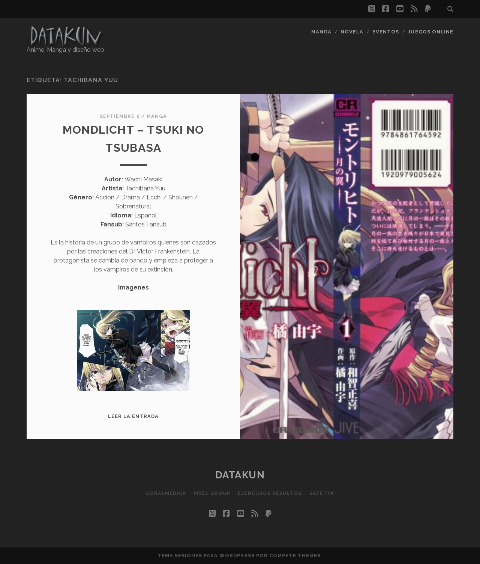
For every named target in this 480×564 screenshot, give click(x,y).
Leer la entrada (133, 416)
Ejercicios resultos (270, 493)
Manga (321, 32)
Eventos (385, 32)
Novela (351, 32)
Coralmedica (166, 493)
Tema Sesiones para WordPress (206, 555)
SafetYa (321, 493)
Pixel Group (212, 493)
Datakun (240, 475)
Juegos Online (430, 32)
